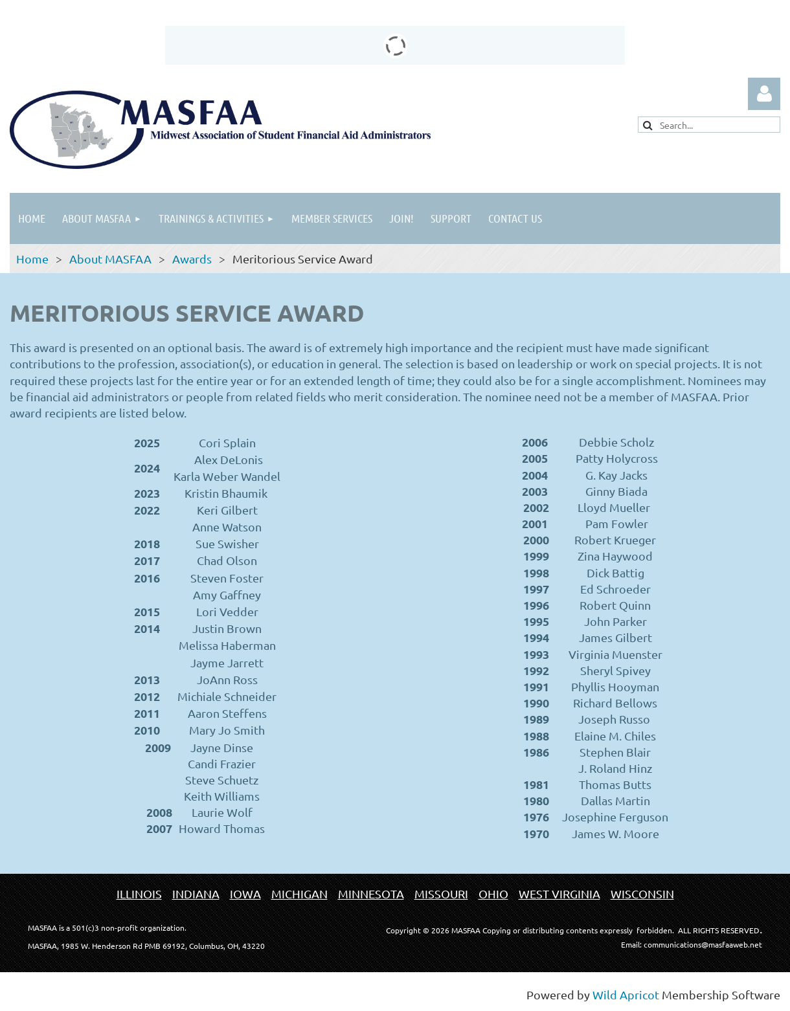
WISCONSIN (642, 893)
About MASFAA (110, 258)
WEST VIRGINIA (559, 893)
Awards (192, 258)
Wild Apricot (625, 994)
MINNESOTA (371, 893)
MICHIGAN (299, 893)
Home (32, 258)
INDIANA (196, 893)
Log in (764, 94)
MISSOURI (441, 893)
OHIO (493, 893)
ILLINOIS (139, 893)
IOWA (245, 893)
